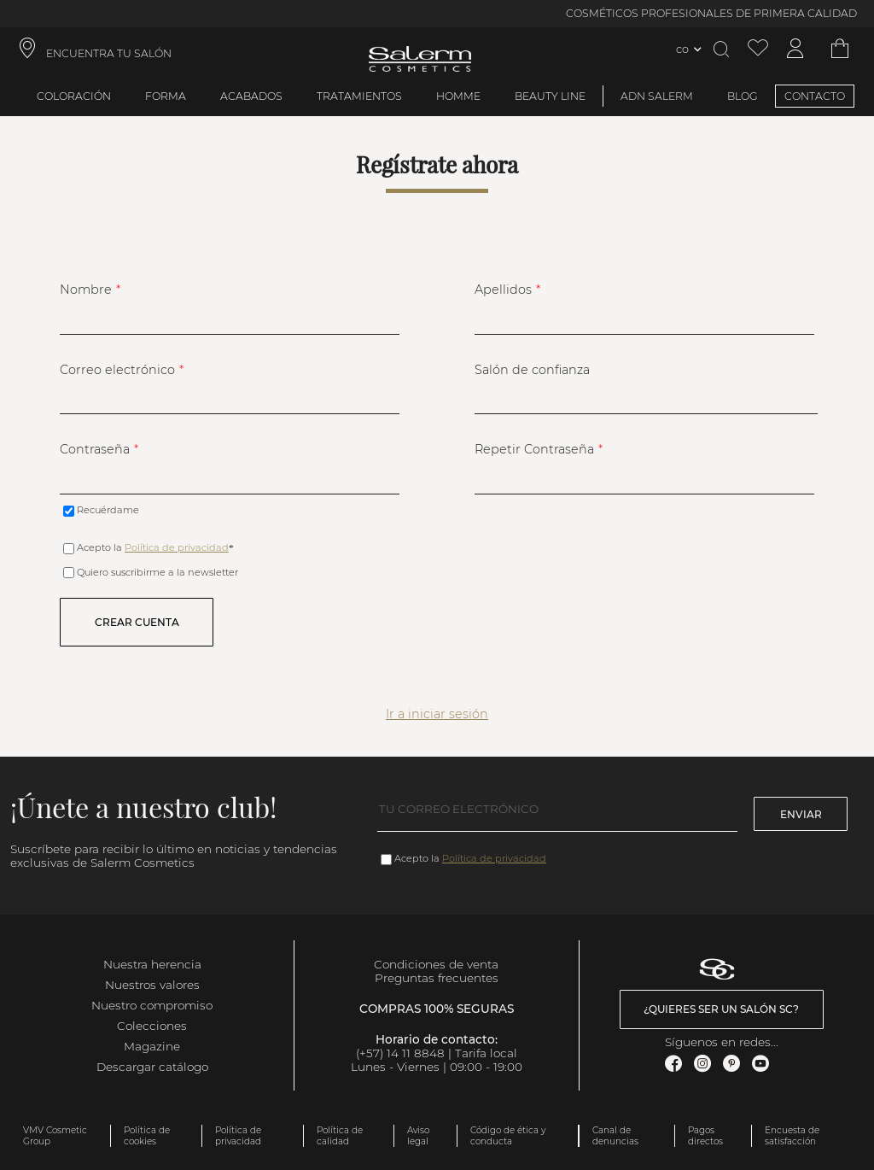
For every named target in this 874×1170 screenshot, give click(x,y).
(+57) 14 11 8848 (400, 1053)
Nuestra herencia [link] (152, 964)
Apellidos (503, 289)
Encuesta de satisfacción (792, 1136)
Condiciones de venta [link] (436, 964)
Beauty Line (550, 96)
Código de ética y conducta (507, 1136)
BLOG (742, 96)
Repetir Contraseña (534, 449)
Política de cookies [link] (147, 1136)
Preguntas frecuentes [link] (436, 978)
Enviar (801, 814)
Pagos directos (705, 1136)
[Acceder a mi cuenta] (795, 49)
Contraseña (95, 449)
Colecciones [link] (152, 1026)
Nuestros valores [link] (152, 985)
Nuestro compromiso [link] (152, 1005)
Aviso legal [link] (418, 1136)
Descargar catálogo (152, 1066)
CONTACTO (814, 96)
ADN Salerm (657, 96)
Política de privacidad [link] (238, 1136)
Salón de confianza (532, 369)
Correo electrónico (117, 369)
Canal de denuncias (615, 1136)
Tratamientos (359, 96)
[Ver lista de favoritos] (758, 49)
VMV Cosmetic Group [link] (55, 1136)
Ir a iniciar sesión (437, 714)
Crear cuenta (137, 622)
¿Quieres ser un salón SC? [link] (721, 1009)
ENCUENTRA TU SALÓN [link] (109, 53)
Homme (458, 96)
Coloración (74, 96)
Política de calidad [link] (340, 1136)
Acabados (251, 96)
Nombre (86, 289)
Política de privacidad (177, 547)
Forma (165, 96)
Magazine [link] (152, 1046)
